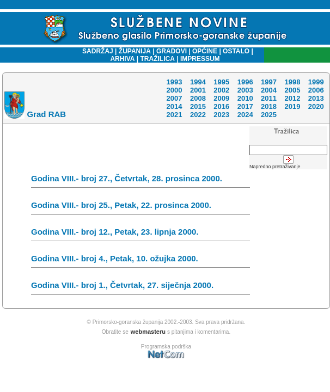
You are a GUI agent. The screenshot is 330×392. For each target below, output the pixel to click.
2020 (316, 106)
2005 (292, 90)
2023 (221, 115)
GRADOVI (171, 51)
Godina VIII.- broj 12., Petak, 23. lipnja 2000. (140, 234)
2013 (316, 98)
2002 (221, 90)
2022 (198, 115)
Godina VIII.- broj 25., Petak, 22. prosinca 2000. (140, 207)
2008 (198, 98)
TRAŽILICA (156, 59)
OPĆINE (204, 51)
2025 (268, 115)
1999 (316, 82)
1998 (292, 82)
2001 (198, 90)
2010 (245, 98)
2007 (174, 98)
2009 (221, 98)
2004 (268, 90)
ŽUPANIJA (135, 51)
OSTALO (236, 51)
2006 (316, 90)
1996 (245, 82)
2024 (245, 115)
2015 (198, 106)
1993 (174, 82)
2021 (174, 115)
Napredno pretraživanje (275, 166)
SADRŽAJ (95, 51)
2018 (268, 106)
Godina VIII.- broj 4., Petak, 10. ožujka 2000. (140, 261)
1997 (268, 82)
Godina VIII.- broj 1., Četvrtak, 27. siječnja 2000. (140, 287)
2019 (292, 106)
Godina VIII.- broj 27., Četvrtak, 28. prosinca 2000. (140, 181)
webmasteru (148, 331)
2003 (245, 90)
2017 (245, 106)
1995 (221, 82)
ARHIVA (122, 59)
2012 (292, 98)
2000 (174, 90)
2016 (221, 106)
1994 (198, 82)
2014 (174, 106)
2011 (268, 98)
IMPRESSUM (200, 59)
